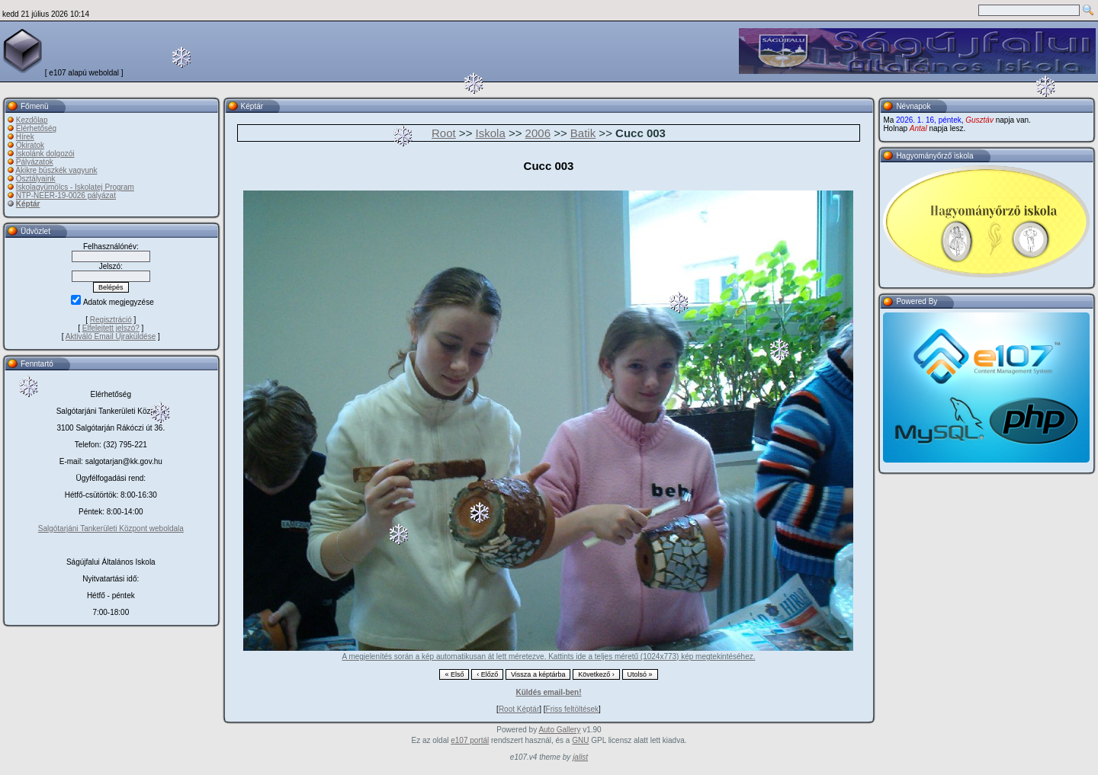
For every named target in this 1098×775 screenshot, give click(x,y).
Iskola (491, 132)
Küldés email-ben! (548, 692)
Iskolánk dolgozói (45, 153)
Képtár (28, 204)
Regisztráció (111, 319)
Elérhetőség (36, 128)
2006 (538, 132)
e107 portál (470, 740)
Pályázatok (34, 162)
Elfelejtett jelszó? (111, 328)
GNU (580, 740)
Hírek (25, 137)
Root (444, 132)
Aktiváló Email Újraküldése (111, 336)
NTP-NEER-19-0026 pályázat (66, 195)
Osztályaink (36, 179)
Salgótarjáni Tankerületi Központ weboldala (111, 528)
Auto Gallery (559, 729)
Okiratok (30, 145)
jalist (580, 757)
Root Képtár (519, 709)
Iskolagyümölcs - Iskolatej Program (75, 187)
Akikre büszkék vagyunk (56, 170)
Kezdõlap (32, 120)
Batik (583, 132)
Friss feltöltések (572, 709)
